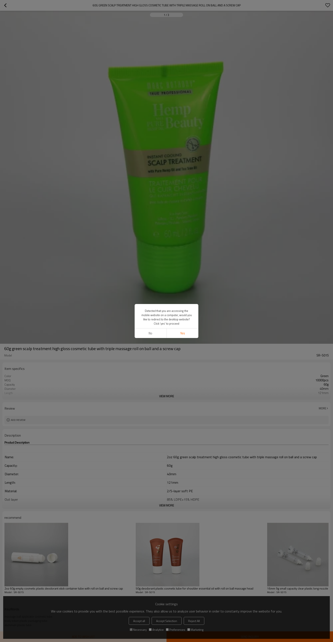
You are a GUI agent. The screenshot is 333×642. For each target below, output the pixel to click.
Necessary (138, 629)
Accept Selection (166, 621)
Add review (18, 420)
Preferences (175, 629)
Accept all (139, 621)
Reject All (194, 621)
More (322, 408)
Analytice (156, 629)
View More (166, 396)
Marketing (195, 629)
